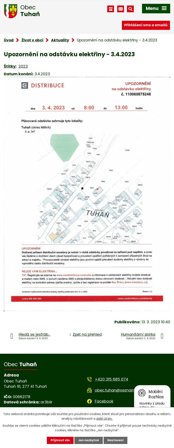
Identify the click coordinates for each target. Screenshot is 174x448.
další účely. (104, 418)
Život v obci (32, 40)
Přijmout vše (59, 440)
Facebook (104, 401)
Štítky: (10, 66)
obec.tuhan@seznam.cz (117, 390)
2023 (23, 66)
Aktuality (60, 40)
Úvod (9, 40)
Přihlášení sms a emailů (145, 24)
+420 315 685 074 (111, 379)
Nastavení (116, 440)
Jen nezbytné (89, 440)
